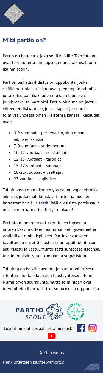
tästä (43, 203)
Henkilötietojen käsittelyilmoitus (33, 362)
